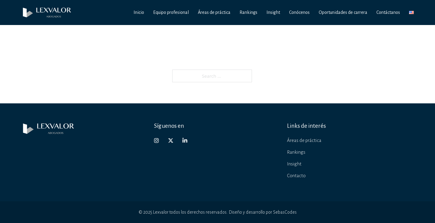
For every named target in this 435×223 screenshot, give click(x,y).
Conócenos (299, 12)
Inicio (139, 12)
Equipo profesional (171, 12)
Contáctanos (388, 12)
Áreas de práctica (214, 12)
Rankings (248, 12)
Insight (273, 12)
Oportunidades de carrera (343, 12)
